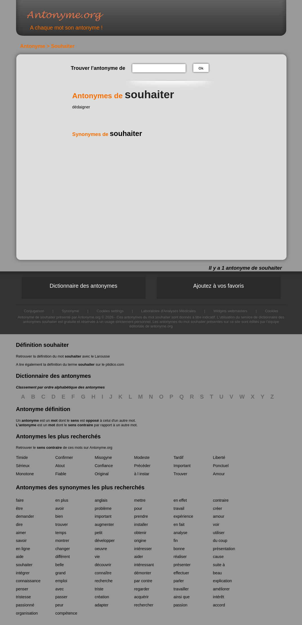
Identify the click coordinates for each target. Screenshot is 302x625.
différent (62, 556)
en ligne (23, 548)
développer (105, 540)
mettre (140, 500)
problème (103, 508)
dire (19, 524)
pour (138, 508)
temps (60, 532)
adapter (102, 605)
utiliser (219, 532)
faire (20, 500)
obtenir (140, 532)
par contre (143, 581)
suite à (219, 564)
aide (20, 556)
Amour (219, 474)
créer (217, 508)
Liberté (219, 457)
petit (98, 532)
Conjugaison (34, 311)
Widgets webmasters (230, 311)
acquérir (141, 597)
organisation (27, 613)
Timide (22, 457)
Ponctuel (221, 465)
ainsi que (182, 597)
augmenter (104, 524)
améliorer (221, 589)
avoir (59, 508)
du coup (220, 540)
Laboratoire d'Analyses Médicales (168, 311)
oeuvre (101, 548)
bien (59, 516)
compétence (66, 613)
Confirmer (64, 457)
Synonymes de (107, 134)
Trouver (180, 474)
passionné (25, 605)
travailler (181, 589)
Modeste (142, 457)
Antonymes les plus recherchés (58, 436)
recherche (104, 581)
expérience (183, 516)
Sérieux (23, 465)
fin (176, 540)
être (19, 508)
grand (60, 573)
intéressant (144, 564)
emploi (61, 581)
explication (222, 581)
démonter (142, 573)
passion (180, 605)
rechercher (143, 605)
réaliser (180, 556)
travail (179, 508)
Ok (200, 68)
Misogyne (103, 457)
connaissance (28, 581)
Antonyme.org (73, 15)
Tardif (179, 457)
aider (138, 556)
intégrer (23, 573)
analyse (180, 532)
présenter (182, 564)
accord (219, 605)
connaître (103, 573)
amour (219, 516)
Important (182, 465)
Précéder (142, 465)
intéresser (143, 548)
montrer (62, 540)
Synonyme (70, 311)
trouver (61, 524)
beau (217, 573)
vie (97, 556)
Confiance (104, 465)
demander (25, 516)
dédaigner (81, 107)
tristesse (23, 597)
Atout (60, 465)
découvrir (103, 564)
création (102, 597)
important (103, 516)
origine (140, 540)
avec (59, 589)
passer (61, 597)
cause (218, 556)
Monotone (25, 474)
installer (141, 524)
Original (102, 474)
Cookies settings (110, 311)
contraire (221, 500)
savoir (21, 540)
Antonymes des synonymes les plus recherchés (80, 487)
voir (216, 524)
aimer (21, 532)
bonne (179, 548)
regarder (141, 589)
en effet (180, 500)
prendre (141, 516)
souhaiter (73, 356)
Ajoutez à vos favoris (218, 286)
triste (99, 589)
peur (59, 605)
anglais (101, 500)
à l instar (141, 474)
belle (59, 564)
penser (22, 589)
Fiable (60, 474)
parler (179, 581)
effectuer (181, 573)
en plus (61, 500)
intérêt (218, 597)
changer (62, 548)
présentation (224, 548)
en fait (179, 524)
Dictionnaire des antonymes (83, 286)
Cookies (271, 311)
